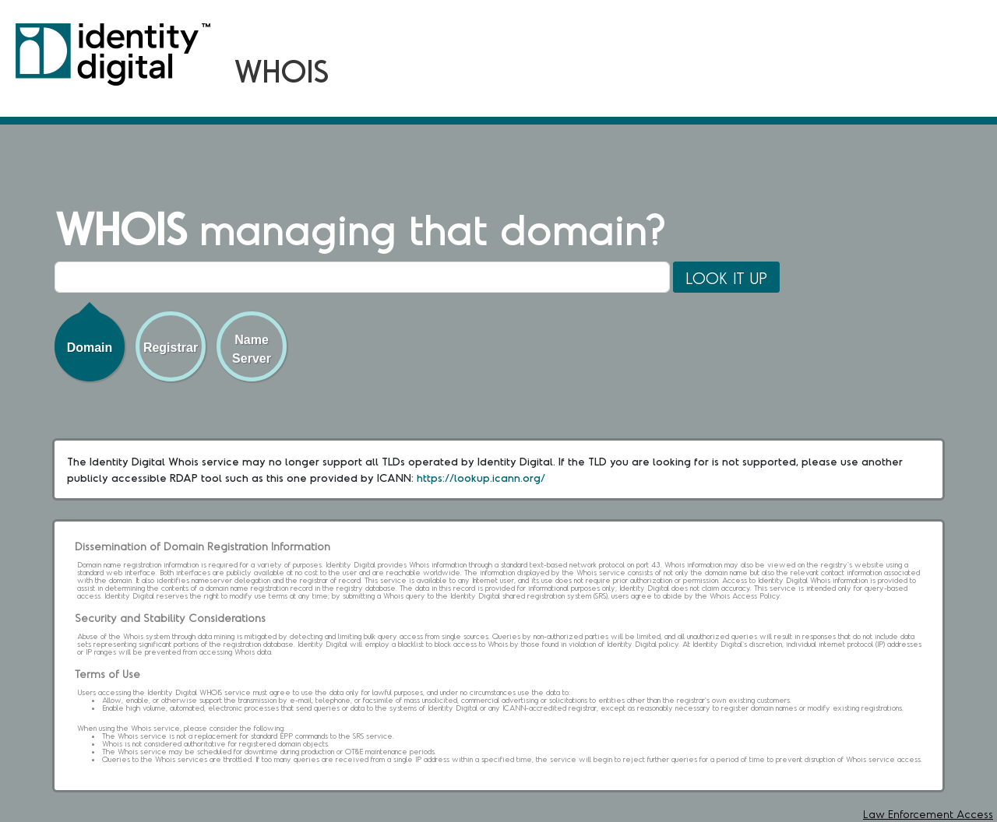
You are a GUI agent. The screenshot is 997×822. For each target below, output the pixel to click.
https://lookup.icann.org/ (481, 477)
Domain (90, 347)
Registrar (170, 347)
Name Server (251, 349)
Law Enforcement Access (928, 813)
